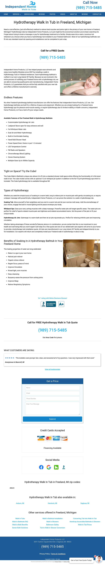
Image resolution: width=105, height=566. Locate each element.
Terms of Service (67, 561)
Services (17, 14)
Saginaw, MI (84, 503)
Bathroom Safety (52, 525)
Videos (62, 14)
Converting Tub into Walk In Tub (85, 519)
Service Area (29, 14)
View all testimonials (52, 369)
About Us (73, 14)
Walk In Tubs (20, 519)
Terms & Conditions (58, 554)
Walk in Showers (52, 522)
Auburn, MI (20, 503)
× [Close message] (92, 558)
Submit (52, 419)
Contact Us (97, 14)
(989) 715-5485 (89, 8)
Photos (52, 14)
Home (6, 14)
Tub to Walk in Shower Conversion (52, 528)
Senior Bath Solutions (20, 528)
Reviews (42, 14)
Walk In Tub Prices (85, 525)
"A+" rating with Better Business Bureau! (52, 298)
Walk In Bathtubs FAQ (20, 522)
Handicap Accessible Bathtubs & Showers (85, 522)
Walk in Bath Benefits (20, 525)
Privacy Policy (45, 554)
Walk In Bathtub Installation (52, 519)
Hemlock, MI (52, 503)
